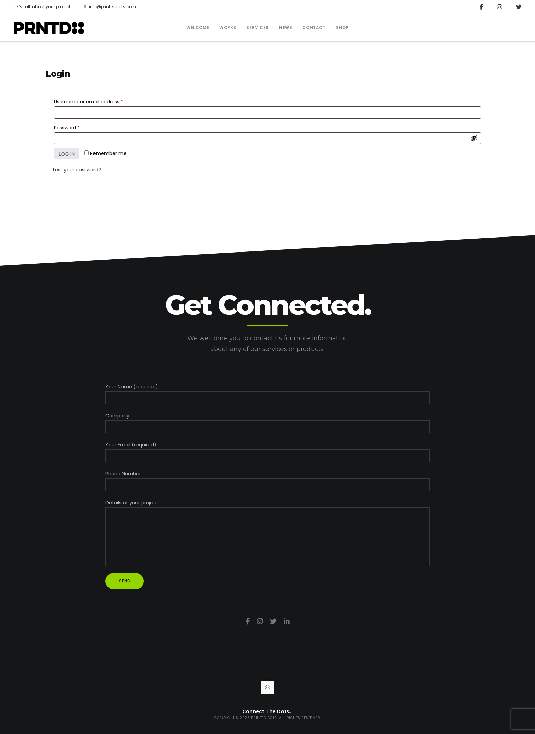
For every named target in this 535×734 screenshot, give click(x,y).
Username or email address (99, 101)
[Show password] (474, 138)
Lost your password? (77, 169)
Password (77, 127)
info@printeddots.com (110, 7)
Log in (67, 154)
